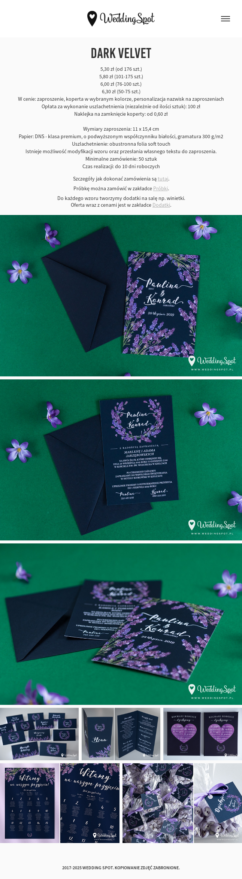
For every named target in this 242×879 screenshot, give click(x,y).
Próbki (160, 188)
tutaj (163, 178)
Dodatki (161, 204)
